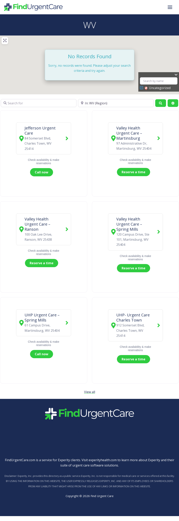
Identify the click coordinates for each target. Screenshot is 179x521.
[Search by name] (158, 81)
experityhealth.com (103, 460)
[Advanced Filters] (173, 103)
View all (89, 392)
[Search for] (38, 103)
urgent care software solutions (95, 465)
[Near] (116, 103)
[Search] (160, 103)
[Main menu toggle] (170, 7)
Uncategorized (158, 88)
